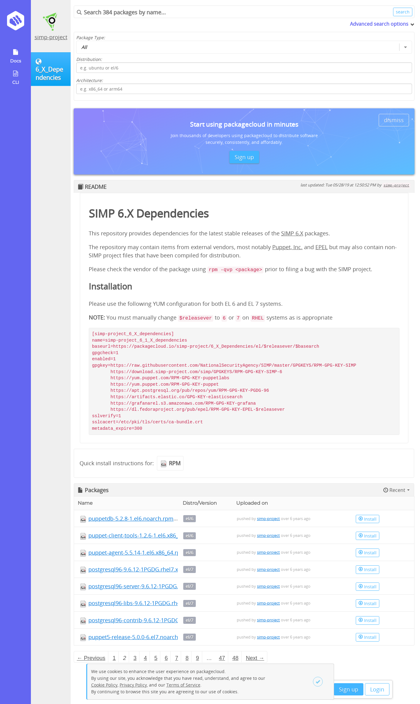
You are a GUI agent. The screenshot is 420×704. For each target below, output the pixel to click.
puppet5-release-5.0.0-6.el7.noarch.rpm (139, 637)
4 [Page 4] (145, 658)
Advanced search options (379, 24)
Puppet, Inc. (287, 247)
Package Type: (90, 37)
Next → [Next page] (255, 658)
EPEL (321, 247)
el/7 (189, 569)
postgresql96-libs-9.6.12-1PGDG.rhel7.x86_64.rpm (152, 603)
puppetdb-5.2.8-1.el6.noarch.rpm (130, 518)
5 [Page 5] (155, 658)
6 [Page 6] (166, 658)
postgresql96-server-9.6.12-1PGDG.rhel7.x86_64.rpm (155, 586)
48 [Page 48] (235, 658)
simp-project (51, 37)
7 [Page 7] (176, 658)
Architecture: (89, 80)
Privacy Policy (133, 685)
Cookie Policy (104, 685)
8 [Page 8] (186, 658)
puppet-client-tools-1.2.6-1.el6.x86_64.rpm (142, 535)
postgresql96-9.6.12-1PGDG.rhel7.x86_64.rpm (146, 569)
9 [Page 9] (197, 658)
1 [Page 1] (114, 658)
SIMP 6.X (292, 233)
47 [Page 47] (222, 658)
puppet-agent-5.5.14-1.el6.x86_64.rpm (136, 552)
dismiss (394, 120)
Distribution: (89, 59)
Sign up (348, 689)
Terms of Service (183, 685)
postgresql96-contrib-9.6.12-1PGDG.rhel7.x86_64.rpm (156, 620)
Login (377, 689)
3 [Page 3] (134, 658)
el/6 (189, 519)
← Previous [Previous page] (91, 658)
